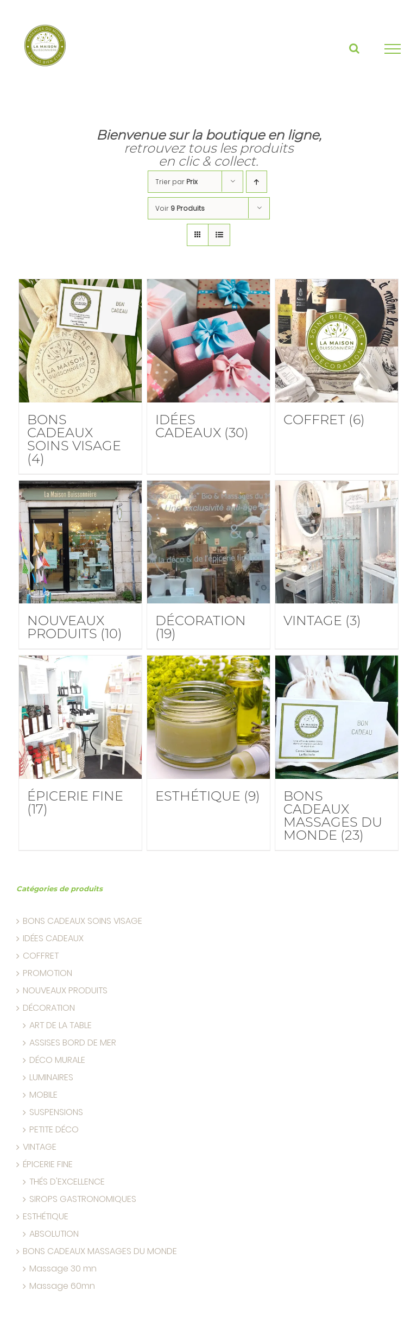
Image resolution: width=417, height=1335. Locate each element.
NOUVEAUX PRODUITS (65, 991)
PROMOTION (47, 973)
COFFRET (41, 956)
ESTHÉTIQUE (45, 1217)
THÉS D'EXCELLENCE (67, 1182)
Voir (180, 208)
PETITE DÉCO (54, 1130)
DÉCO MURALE (57, 1060)
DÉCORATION (49, 1008)
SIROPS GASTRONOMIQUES (82, 1199)
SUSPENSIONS (56, 1112)
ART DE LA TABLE (60, 1025)
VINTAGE (39, 1147)
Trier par (176, 181)
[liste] (219, 234)
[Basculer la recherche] (354, 48)
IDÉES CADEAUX (53, 938)
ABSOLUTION (54, 1234)
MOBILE (43, 1095)
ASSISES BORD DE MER (72, 1043)
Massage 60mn (62, 1286)
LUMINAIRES (51, 1078)
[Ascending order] (256, 182)
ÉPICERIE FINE (48, 1164)
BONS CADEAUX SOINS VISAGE (82, 921)
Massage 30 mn (63, 1269)
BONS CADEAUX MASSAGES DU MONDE (100, 1251)
